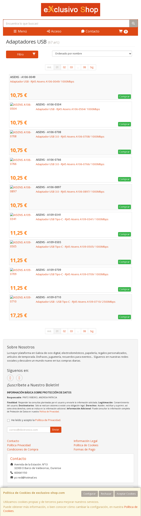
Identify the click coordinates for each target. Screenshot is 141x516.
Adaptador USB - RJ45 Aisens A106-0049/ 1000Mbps (42, 81)
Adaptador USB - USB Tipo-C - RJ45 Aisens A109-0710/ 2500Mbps (50, 301)
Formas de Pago (84, 449)
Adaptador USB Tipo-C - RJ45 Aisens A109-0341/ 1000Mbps (46, 219)
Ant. (49, 67)
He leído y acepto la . (36, 420)
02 (64, 67)
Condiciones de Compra (22, 449)
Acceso (53, 31)
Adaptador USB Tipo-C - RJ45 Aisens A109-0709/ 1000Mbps (46, 274)
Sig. (92, 67)
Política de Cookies (86, 445)
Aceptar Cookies (126, 493)
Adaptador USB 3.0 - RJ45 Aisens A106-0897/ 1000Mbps (44, 191)
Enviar (55, 429)
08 (84, 67)
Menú (20, 31)
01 (57, 67)
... (78, 67)
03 (71, 67)
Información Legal (85, 441)
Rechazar (106, 493)
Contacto (90, 31)
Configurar (89, 493)
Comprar (124, 96)
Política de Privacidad (49, 411)
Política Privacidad (19, 445)
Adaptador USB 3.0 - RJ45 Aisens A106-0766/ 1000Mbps (44, 164)
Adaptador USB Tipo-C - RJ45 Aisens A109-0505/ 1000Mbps (46, 246)
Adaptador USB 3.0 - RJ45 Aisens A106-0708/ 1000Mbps (44, 136)
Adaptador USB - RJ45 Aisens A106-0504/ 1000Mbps (42, 109)
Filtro (26, 54)
